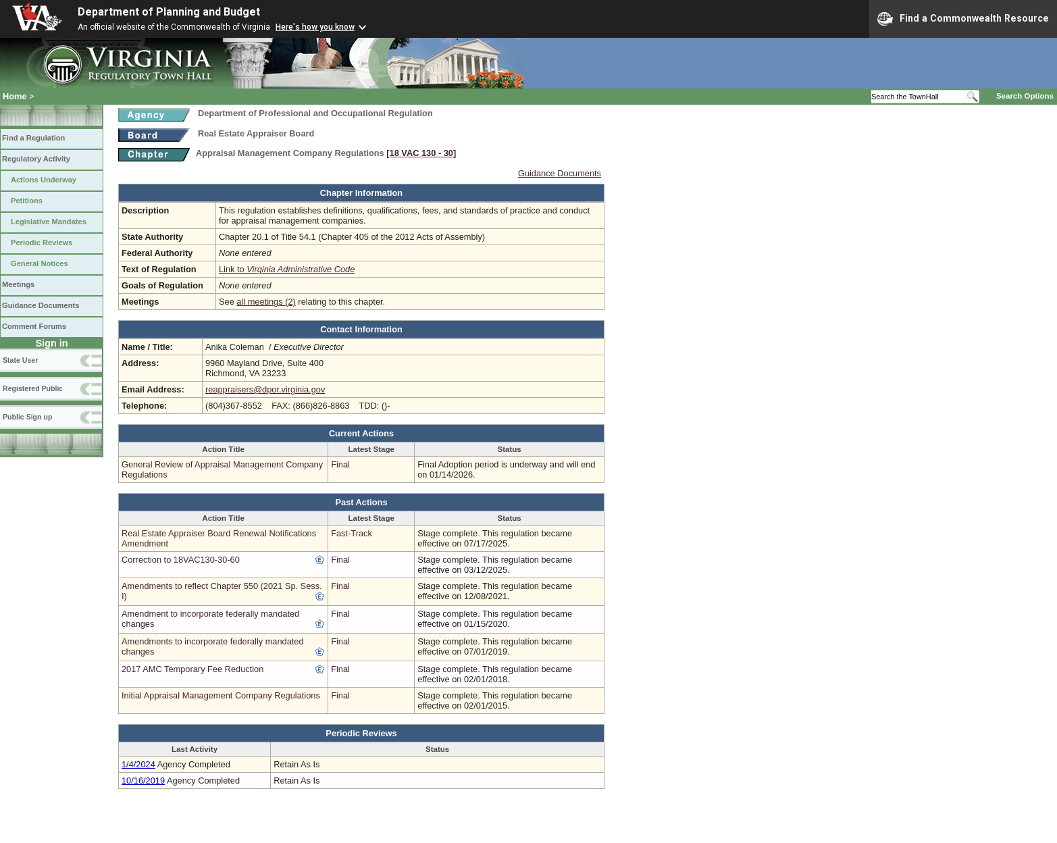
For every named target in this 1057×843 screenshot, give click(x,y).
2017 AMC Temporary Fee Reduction (192, 669)
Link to (287, 269)
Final (340, 464)
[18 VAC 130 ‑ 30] (421, 153)
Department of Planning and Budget (169, 11)
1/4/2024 (138, 764)
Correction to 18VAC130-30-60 (181, 560)
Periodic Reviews (42, 242)
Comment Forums (34, 326)
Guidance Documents (40, 305)
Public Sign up (27, 417)
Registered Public (33, 388)
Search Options (1025, 96)
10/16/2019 (143, 780)
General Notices (39, 263)
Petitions (27, 201)
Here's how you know (315, 27)
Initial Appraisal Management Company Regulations (221, 695)
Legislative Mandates (48, 222)
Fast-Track (351, 533)
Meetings (18, 284)
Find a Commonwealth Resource (963, 19)
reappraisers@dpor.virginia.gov (265, 389)
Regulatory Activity (36, 159)
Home (15, 96)
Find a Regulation (33, 138)
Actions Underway (43, 180)
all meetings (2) (265, 302)
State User (20, 360)
